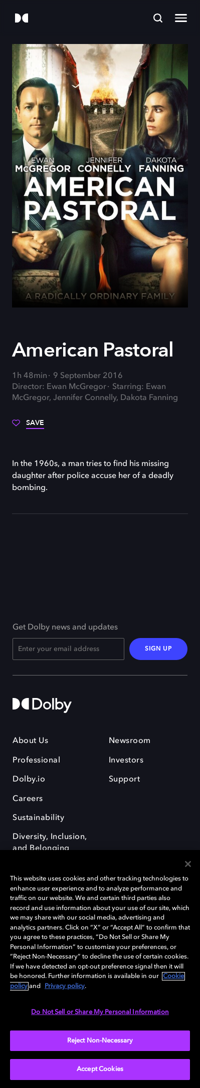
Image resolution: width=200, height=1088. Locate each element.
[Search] (158, 18)
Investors (126, 760)
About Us (30, 741)
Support (124, 780)
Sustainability (38, 818)
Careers (28, 799)
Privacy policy (65, 986)
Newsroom (130, 741)
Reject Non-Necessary (100, 1041)
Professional (36, 760)
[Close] (188, 864)
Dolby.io (29, 780)
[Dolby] (21, 18)
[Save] (28, 426)
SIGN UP (158, 649)
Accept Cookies (100, 1069)
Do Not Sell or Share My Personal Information (100, 1012)
